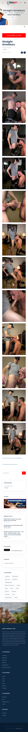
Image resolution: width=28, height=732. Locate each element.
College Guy (8, 582)
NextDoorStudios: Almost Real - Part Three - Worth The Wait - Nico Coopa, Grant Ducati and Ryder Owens (13, 534)
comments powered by (9, 464)
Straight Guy (8, 597)
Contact (4, 713)
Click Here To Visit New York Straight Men (14, 36)
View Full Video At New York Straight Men (12, 458)
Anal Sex (7, 594)
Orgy (6, 588)
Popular (11, 12)
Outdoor (14, 591)
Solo (13, 594)
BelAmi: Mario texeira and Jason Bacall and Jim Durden (12, 519)
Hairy (11, 588)
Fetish (18, 585)
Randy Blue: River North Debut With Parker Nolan (13, 526)
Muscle (7, 591)
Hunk (17, 588)
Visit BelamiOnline (10, 615)
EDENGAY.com (19, 728)
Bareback (15, 576)
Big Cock (7, 579)
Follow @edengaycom (16, 550)
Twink (16, 597)
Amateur (7, 576)
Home (5, 12)
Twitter (4, 715)
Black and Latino (9, 585)
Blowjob (15, 579)
